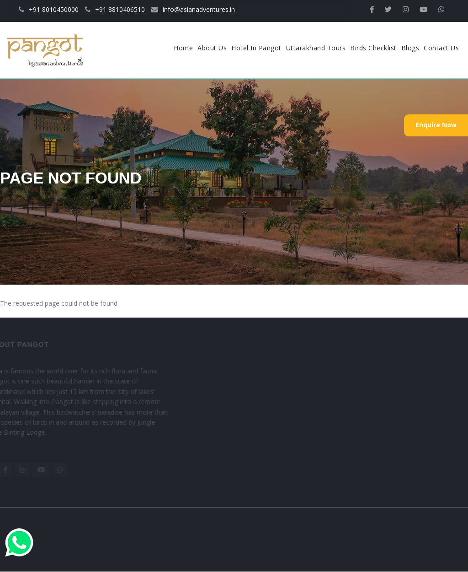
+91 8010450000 (49, 9)
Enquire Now (436, 124)
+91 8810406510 (115, 9)
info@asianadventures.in (193, 9)
